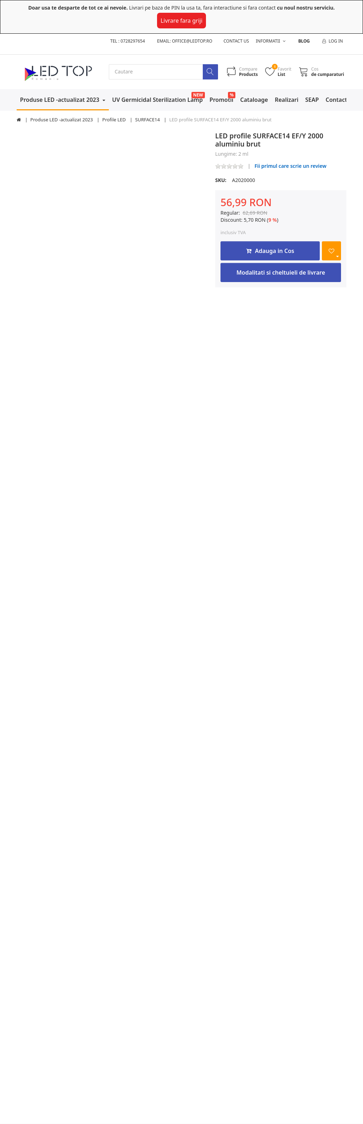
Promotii (221, 100)
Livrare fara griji (181, 20)
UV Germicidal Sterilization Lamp (157, 100)
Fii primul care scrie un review (290, 166)
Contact (336, 100)
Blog (303, 41)
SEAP (312, 100)
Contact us (236, 41)
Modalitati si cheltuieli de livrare (280, 272)
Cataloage (254, 100)
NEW (198, 95)
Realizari (286, 100)
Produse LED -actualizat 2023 (60, 100)
